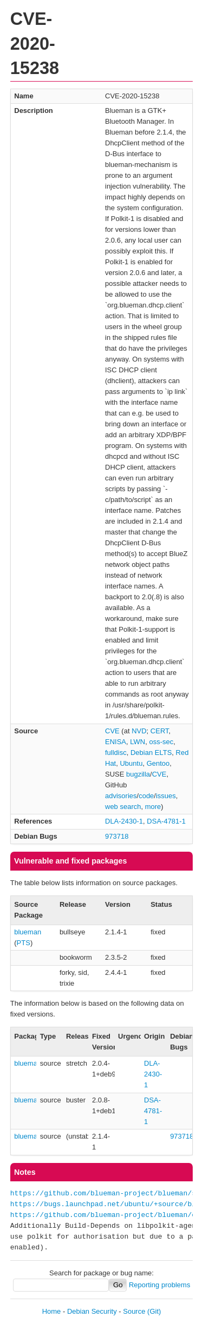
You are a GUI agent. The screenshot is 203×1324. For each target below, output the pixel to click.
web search (123, 807)
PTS (23, 943)
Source (134, 1311)
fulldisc (116, 752)
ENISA (115, 742)
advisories (121, 796)
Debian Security (92, 1311)
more (153, 807)
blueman (27, 932)
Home (51, 1311)
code (146, 796)
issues (166, 796)
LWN (137, 742)
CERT (159, 731)
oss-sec (161, 742)
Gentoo (158, 763)
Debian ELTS (151, 752)
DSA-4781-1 (166, 821)
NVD (139, 731)
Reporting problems (159, 1285)
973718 (116, 836)
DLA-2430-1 (124, 821)
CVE (112, 731)
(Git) (154, 1311)
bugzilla (138, 774)
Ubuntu (131, 763)
